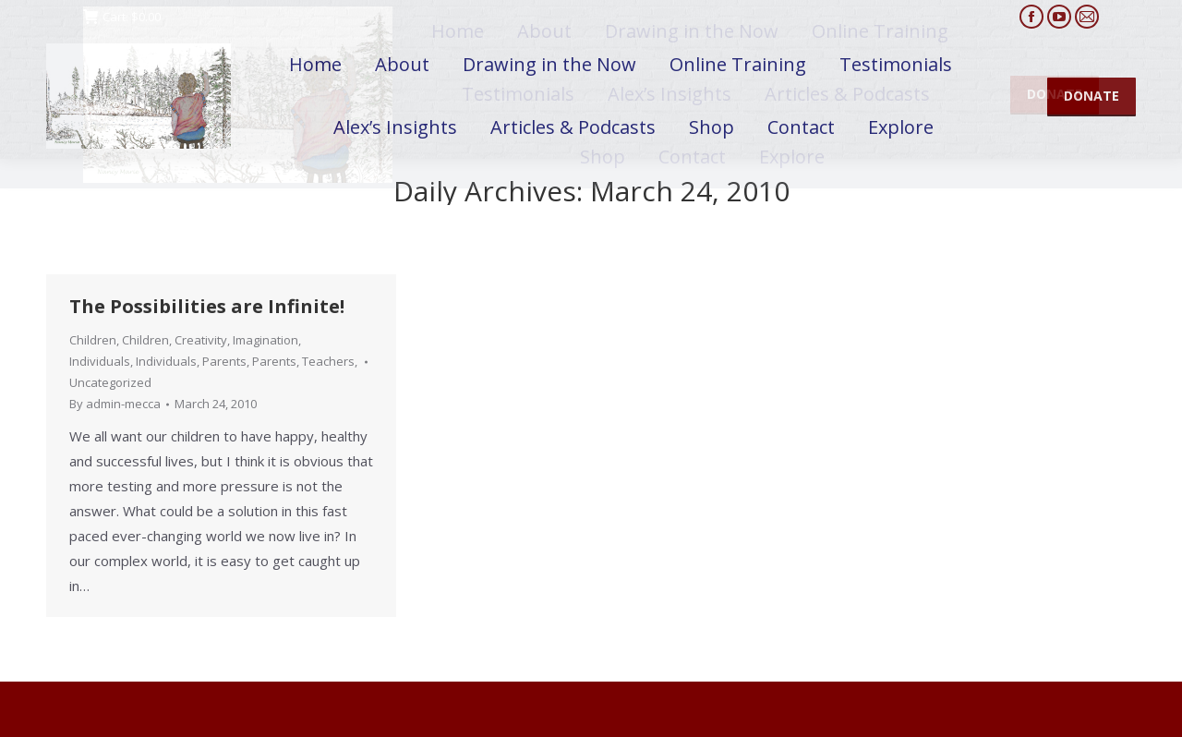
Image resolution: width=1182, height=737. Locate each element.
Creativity (201, 340)
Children (92, 340)
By (115, 403)
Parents (224, 361)
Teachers (328, 361)
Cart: (122, 17)
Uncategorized (110, 382)
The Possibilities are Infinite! (206, 306)
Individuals (99, 361)
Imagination (265, 340)
